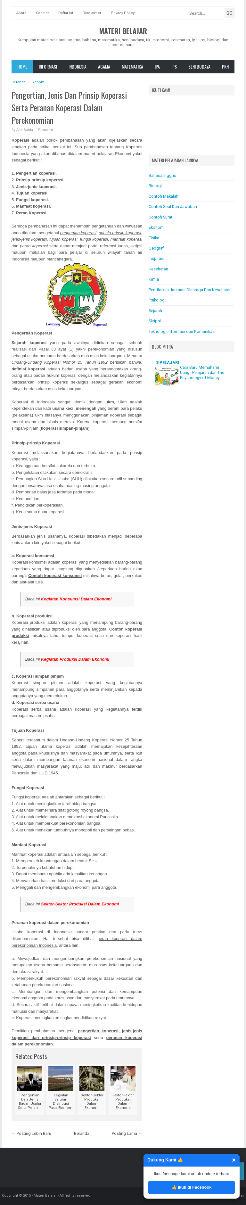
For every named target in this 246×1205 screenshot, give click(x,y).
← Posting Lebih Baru (31, 1133)
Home (22, 66)
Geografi (157, 248)
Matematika (132, 66)
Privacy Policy (123, 13)
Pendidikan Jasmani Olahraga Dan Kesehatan (190, 289)
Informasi (48, 66)
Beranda (81, 1133)
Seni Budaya (199, 66)
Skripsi (155, 320)
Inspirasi (156, 258)
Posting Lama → (127, 1133)
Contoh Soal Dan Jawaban (173, 206)
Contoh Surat (160, 217)
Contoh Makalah (163, 196)
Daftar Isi (65, 13)
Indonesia (77, 66)
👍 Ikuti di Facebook (192, 1187)
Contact (42, 13)
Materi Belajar (123, 31)
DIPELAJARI (167, 362)
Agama (104, 66)
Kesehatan (158, 269)
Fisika (154, 237)
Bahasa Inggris (162, 175)
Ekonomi (45, 130)
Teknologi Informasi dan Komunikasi (182, 331)
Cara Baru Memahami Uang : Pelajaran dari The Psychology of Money (202, 372)
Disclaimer (92, 13)
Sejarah (155, 310)
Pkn (225, 66)
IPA (157, 66)
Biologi (155, 185)
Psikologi (157, 300)
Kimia (154, 279)
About (21, 13)
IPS (174, 66)
